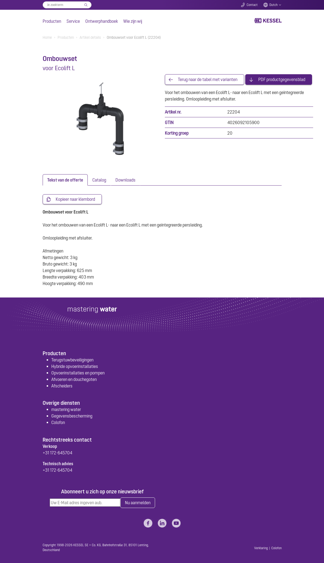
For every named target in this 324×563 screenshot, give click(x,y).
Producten (52, 21)
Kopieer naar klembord (75, 199)
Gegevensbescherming (71, 416)
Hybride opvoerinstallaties (74, 366)
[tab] (65, 180)
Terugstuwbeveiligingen (72, 359)
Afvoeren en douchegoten (74, 379)
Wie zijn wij (132, 21)
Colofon (58, 422)
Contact (252, 5)
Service (73, 21)
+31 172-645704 (57, 452)
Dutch (273, 5)
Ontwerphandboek (101, 21)
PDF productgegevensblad (281, 79)
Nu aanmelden (137, 502)
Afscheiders (62, 385)
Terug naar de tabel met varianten (207, 79)
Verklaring (261, 548)
